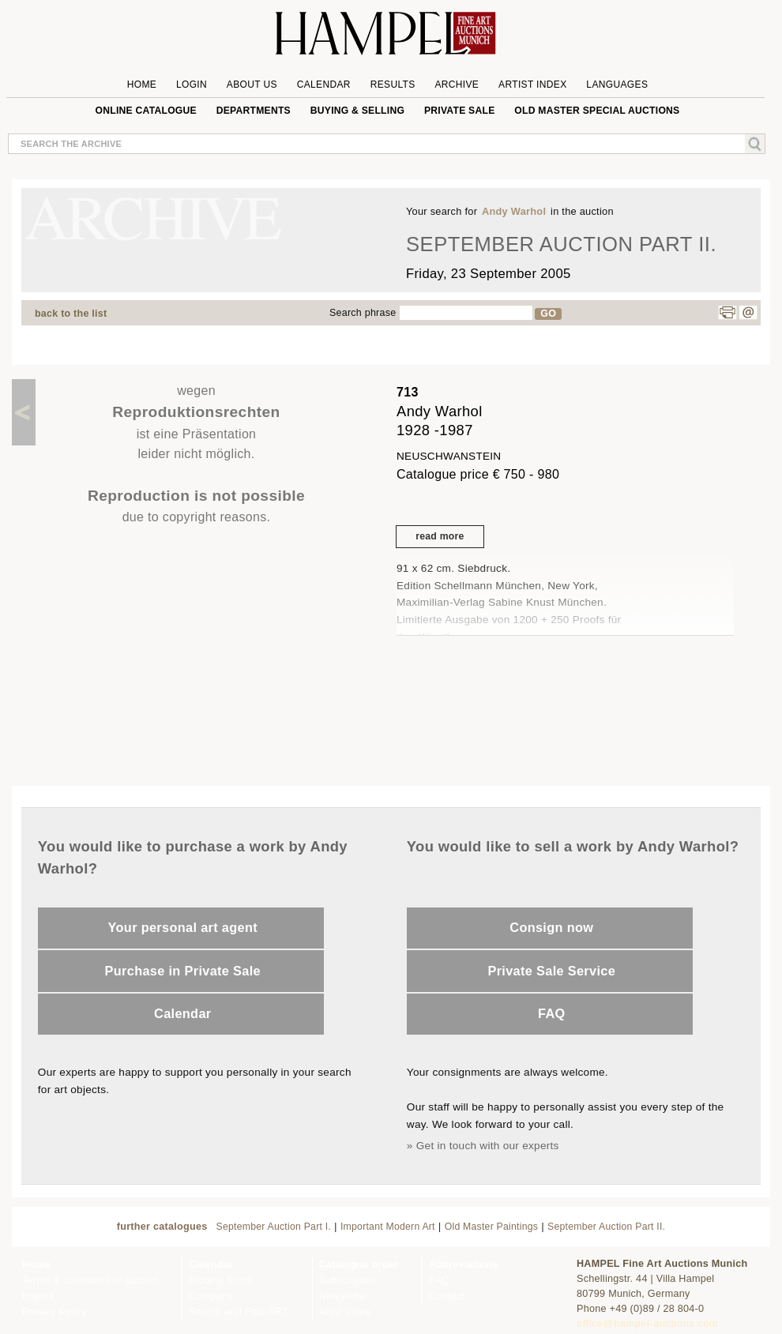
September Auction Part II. (606, 1226)
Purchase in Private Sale (183, 971)
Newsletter (343, 1296)
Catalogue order (359, 1264)
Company (211, 1296)
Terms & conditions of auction (90, 1280)
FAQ (552, 1013)
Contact (446, 1296)
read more (439, 536)
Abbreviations (463, 1264)
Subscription (348, 1280)
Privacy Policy (54, 1311)
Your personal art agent (183, 927)
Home (141, 84)
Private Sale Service (551, 971)
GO (548, 313)
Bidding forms (220, 1280)
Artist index (344, 1311)
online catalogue (146, 110)
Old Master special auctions (596, 110)
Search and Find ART (238, 1311)
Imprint (38, 1296)
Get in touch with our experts (487, 1146)
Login (191, 84)
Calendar (324, 84)
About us (252, 84)
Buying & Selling (357, 110)
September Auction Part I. (274, 1226)
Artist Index (532, 84)
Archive (456, 84)
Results (392, 84)
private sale (459, 110)
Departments (253, 110)
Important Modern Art (387, 1226)
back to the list (71, 313)
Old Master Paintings (491, 1226)
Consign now (551, 927)
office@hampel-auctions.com (647, 1323)
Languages (617, 84)
